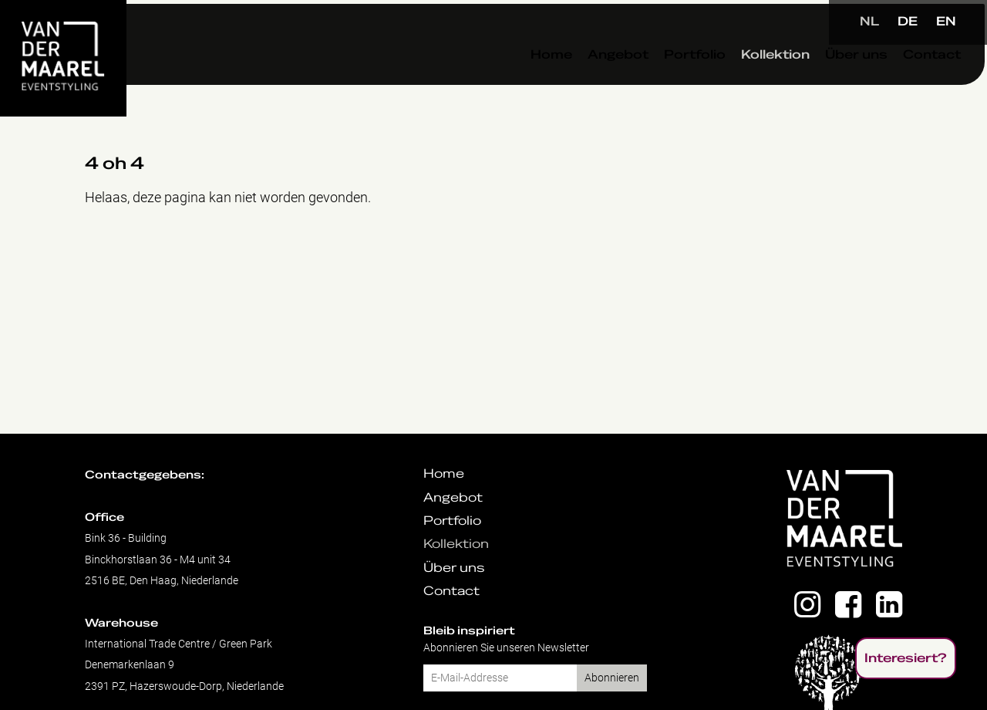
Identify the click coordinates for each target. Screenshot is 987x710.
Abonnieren (611, 678)
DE (908, 21)
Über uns (821, 84)
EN (946, 21)
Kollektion (740, 84)
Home (516, 84)
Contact (896, 84)
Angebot (582, 84)
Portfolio (659, 84)
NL (869, 21)
